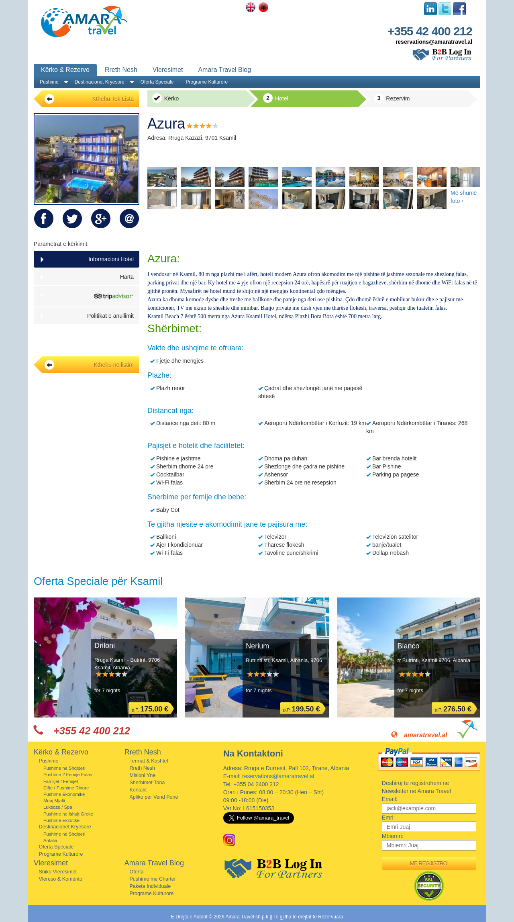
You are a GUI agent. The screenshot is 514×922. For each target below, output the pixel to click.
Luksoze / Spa (57, 807)
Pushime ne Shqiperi (64, 768)
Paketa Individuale (150, 886)
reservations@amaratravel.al (434, 42)
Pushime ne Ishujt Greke (68, 814)
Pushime (49, 82)
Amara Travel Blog (224, 69)
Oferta (136, 872)
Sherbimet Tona (147, 782)
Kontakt (138, 790)
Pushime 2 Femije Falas (67, 774)
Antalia (50, 840)
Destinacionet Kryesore (99, 82)
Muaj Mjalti (54, 800)
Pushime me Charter (152, 879)
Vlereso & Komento (61, 879)
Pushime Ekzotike (61, 820)
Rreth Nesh (121, 69)
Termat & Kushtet (148, 761)
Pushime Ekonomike (64, 794)
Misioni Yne (142, 775)
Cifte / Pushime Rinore (66, 787)
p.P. (150, 709)
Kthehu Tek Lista (89, 99)
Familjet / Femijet (60, 781)
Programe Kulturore (207, 82)
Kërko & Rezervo (65, 69)
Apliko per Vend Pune (153, 797)
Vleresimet (168, 69)
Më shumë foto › (464, 197)
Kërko (165, 98)
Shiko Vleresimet (58, 872)
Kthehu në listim (89, 365)
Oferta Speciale (157, 82)
